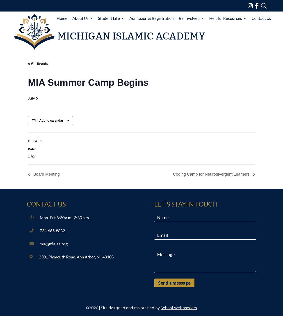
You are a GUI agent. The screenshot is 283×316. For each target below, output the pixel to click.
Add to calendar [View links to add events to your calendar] (51, 120)
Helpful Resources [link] (225, 18)
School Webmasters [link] (179, 308)
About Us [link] (80, 18)
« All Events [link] (38, 63)
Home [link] (62, 18)
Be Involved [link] (189, 18)
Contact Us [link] (261, 18)
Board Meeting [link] (46, 174)
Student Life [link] (109, 18)
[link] (251, 5)
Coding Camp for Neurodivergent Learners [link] (212, 174)
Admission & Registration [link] (151, 18)
